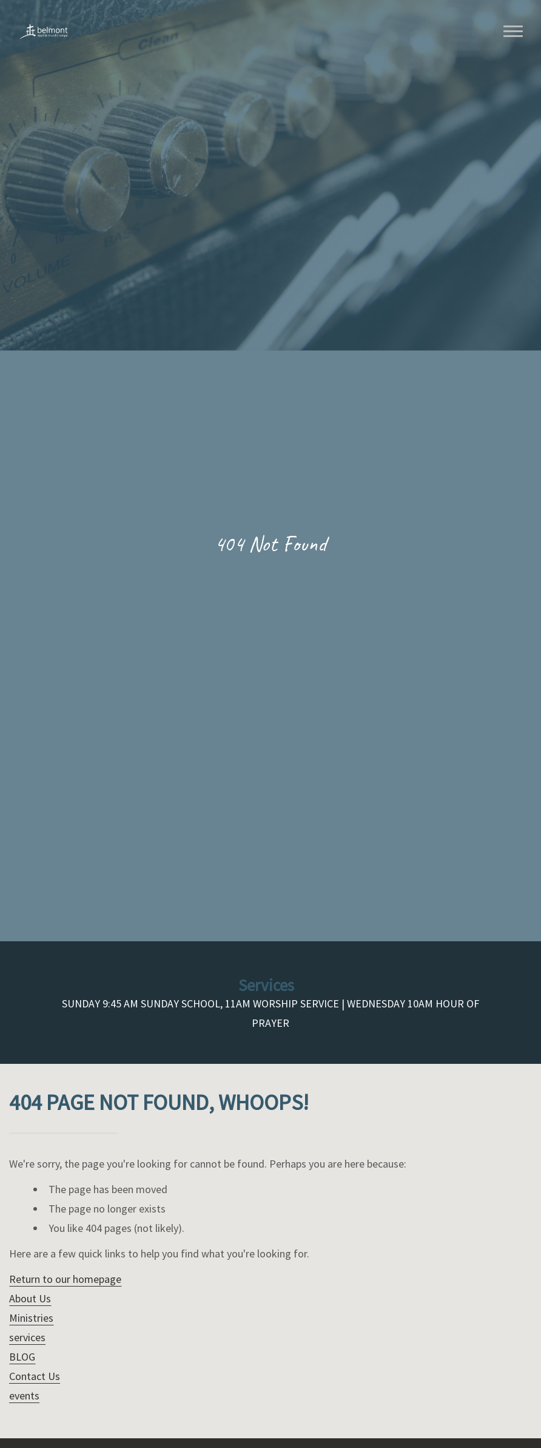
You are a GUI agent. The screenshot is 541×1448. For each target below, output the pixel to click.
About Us (30, 1298)
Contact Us (34, 1376)
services (27, 1337)
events (24, 1395)
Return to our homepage (65, 1279)
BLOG (22, 1357)
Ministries (31, 1318)
